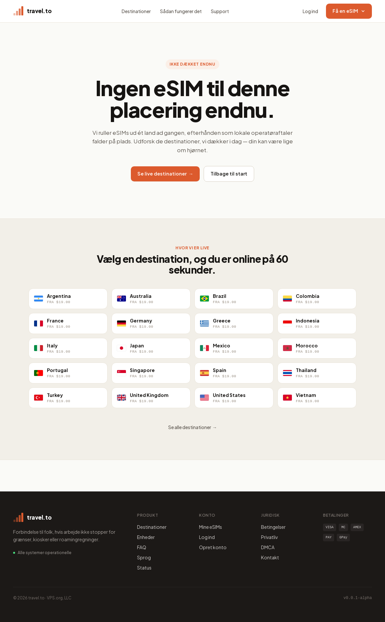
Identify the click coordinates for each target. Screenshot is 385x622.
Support (220, 11)
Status (144, 567)
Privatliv (269, 537)
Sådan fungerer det (181, 11)
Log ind (310, 11)
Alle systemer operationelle (44, 552)
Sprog (144, 557)
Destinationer (136, 11)
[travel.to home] (32, 11)
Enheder (146, 537)
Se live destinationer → (165, 173)
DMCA (267, 547)
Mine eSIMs (210, 527)
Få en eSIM (349, 11)
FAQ (141, 547)
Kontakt (270, 557)
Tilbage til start (229, 173)
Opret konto (213, 547)
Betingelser (273, 527)
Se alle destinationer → (192, 427)
